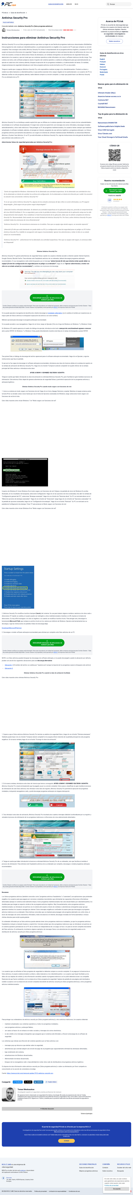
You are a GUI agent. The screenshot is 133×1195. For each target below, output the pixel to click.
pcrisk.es (22, 1170)
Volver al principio (86, 1113)
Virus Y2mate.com (105, 134)
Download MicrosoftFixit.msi (12, 628)
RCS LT (56, 307)
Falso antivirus (8, 22)
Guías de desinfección (55, 4)
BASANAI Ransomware (106, 107)
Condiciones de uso (74, 1191)
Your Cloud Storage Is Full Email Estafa (113, 137)
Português (103, 69)
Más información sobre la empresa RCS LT (66, 1131)
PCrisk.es (5, 13)
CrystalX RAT (103, 104)
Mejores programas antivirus (88, 1171)
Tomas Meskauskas (13, 30)
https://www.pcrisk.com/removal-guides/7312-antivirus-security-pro (30, 1073)
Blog (76, 4)
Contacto (105, 1167)
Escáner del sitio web (124, 1167)
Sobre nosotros (114, 41)
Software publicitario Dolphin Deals (111, 126)
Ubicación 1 (9, 665)
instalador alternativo (55, 313)
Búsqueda (120, 1171)
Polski (102, 75)
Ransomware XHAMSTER (107, 123)
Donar (66, 1141)
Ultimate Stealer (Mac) (107, 93)
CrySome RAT (103, 100)
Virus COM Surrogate (106, 130)
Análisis (69, 4)
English (102, 59)
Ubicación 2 (9, 668)
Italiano (102, 64)
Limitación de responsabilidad (57, 1191)
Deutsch (103, 67)
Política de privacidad (40, 1191)
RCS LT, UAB (6, 1164)
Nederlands (104, 72)
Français (103, 62)
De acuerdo (117, 1189)
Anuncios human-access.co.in (109, 96)
